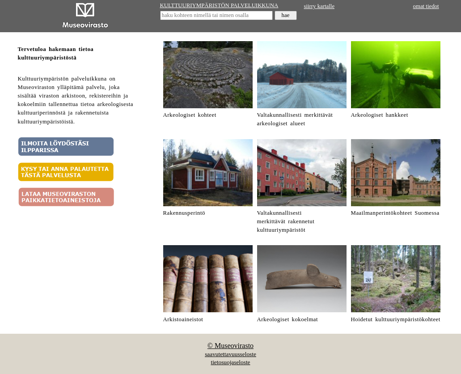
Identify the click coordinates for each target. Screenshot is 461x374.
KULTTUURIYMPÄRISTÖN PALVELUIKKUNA (219, 5)
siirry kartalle (319, 6)
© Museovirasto (230, 345)
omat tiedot (426, 6)
